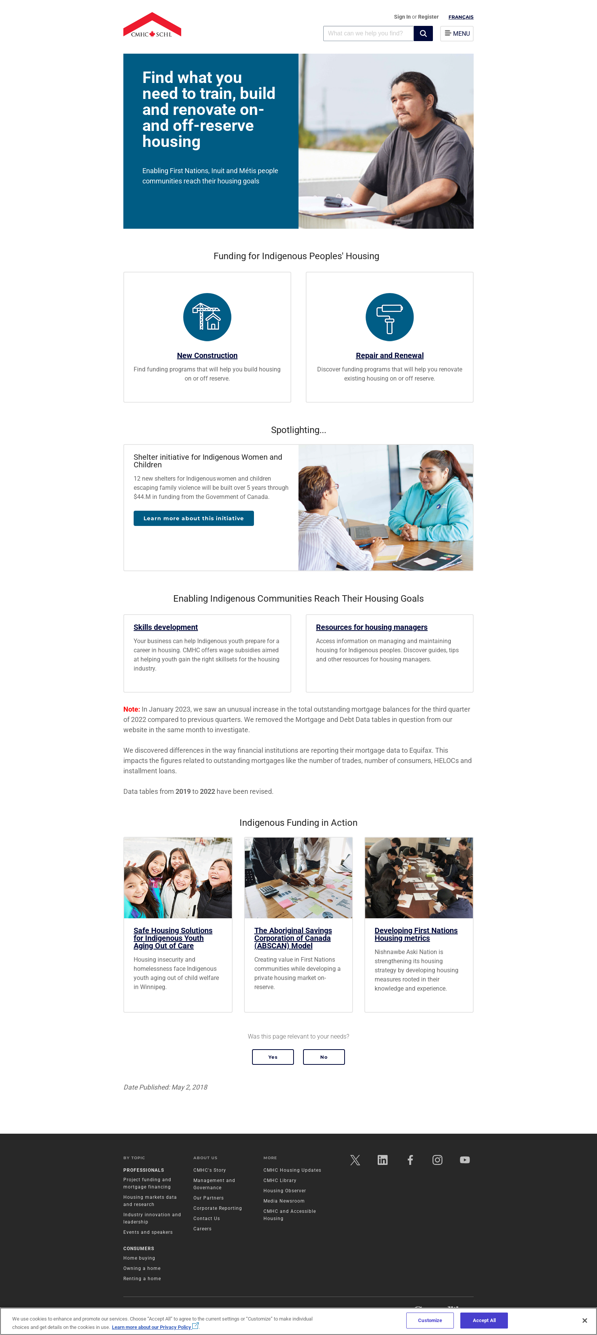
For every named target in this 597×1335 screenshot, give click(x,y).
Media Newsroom (284, 1201)
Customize (430, 1320)
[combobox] (368, 33)
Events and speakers (148, 1232)
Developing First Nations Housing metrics (416, 934)
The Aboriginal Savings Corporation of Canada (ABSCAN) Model (293, 938)
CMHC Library (280, 1180)
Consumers (138, 1248)
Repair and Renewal (390, 355)
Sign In (403, 17)
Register (428, 17)
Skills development (166, 627)
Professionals (143, 1170)
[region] (298, 1321)
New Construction (207, 355)
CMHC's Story (209, 1170)
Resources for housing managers (372, 627)
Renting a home (142, 1278)
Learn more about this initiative (194, 518)
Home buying (139, 1258)
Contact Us (206, 1218)
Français (461, 17)
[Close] (584, 1320)
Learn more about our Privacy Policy (155, 1327)
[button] (423, 33)
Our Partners (208, 1198)
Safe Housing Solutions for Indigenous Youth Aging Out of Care (173, 938)
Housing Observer (284, 1190)
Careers (202, 1228)
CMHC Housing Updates (292, 1170)
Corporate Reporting (217, 1208)
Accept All (484, 1320)
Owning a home (142, 1268)
